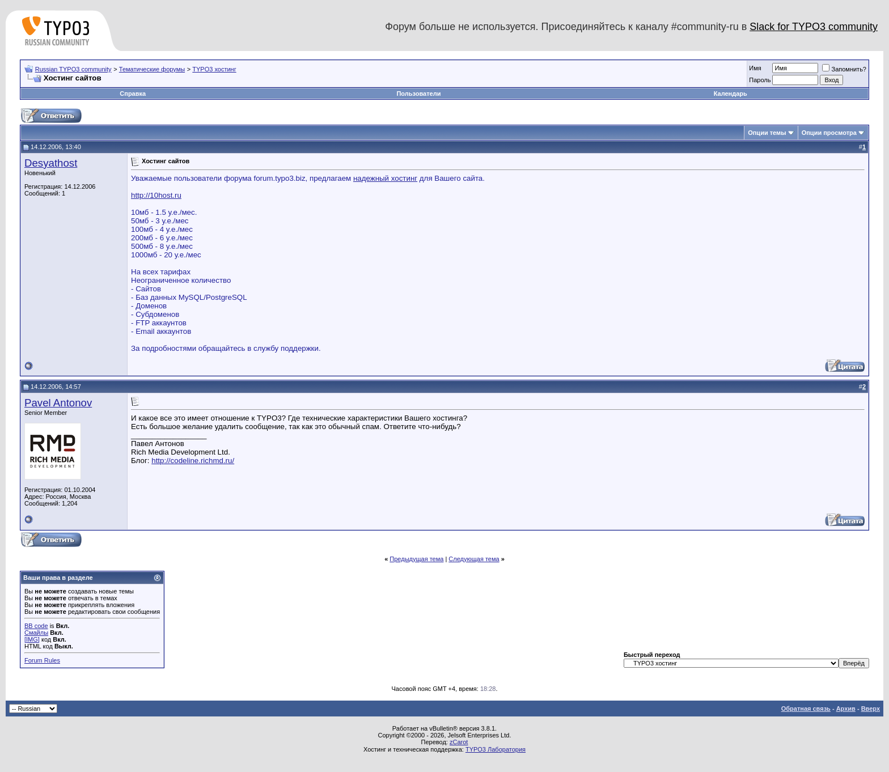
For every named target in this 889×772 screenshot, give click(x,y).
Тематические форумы (152, 69)
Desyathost (50, 163)
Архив (846, 708)
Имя (755, 68)
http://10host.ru (156, 195)
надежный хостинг (385, 178)
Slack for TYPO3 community (814, 26)
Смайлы (36, 632)
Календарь (730, 93)
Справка (133, 93)
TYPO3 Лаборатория (495, 749)
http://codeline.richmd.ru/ (192, 460)
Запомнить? (844, 69)
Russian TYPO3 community (73, 69)
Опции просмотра (829, 132)
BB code (36, 625)
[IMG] (32, 639)
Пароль (760, 80)
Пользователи (418, 93)
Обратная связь (806, 708)
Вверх (870, 708)
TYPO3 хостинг (214, 69)
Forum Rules (42, 660)
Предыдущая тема (416, 558)
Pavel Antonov (58, 403)
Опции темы (767, 132)
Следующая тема (473, 558)
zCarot (459, 742)
